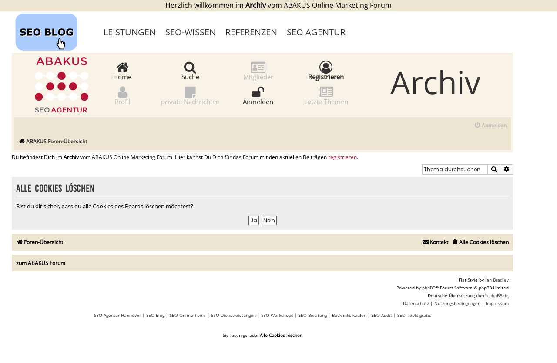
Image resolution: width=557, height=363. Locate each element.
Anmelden (258, 95)
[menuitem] (490, 126)
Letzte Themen (326, 95)
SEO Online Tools (188, 315)
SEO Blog (155, 315)
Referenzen (251, 32)
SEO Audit (382, 315)
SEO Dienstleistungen (233, 315)
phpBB (428, 288)
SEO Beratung (313, 315)
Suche (190, 70)
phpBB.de (499, 295)
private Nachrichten (190, 95)
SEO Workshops (277, 315)
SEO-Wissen (190, 32)
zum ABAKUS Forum (40, 263)
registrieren (342, 157)
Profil (122, 95)
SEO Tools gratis (414, 315)
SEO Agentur (316, 32)
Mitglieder (258, 70)
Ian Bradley (497, 280)
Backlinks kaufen (349, 315)
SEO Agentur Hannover (117, 315)
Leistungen (130, 32)
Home (122, 70)
